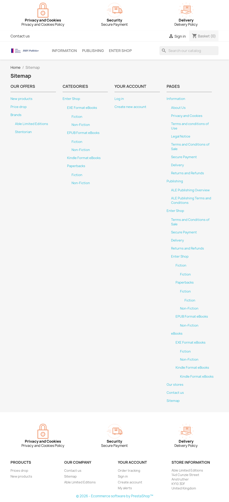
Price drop (19, 107)
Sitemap (173, 401)
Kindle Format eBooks (84, 158)
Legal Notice (180, 136)
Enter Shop (120, 50)
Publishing (93, 50)
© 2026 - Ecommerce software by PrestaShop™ (114, 496)
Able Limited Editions (31, 124)
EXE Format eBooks (82, 108)
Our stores (175, 384)
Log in (119, 99)
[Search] (188, 50)
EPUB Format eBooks (83, 133)
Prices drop (19, 470)
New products (21, 99)
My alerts (125, 488)
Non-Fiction (81, 125)
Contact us (20, 36)
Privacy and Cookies (186, 116)
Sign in (123, 476)
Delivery (177, 165)
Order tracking (129, 470)
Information (64, 50)
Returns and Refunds (187, 173)
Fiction (77, 116)
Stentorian (23, 132)
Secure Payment (184, 157)
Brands (16, 115)
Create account (130, 482)
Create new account (130, 107)
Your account (132, 462)
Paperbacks (76, 166)
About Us (178, 108)
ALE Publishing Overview (190, 190)
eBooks (176, 333)
